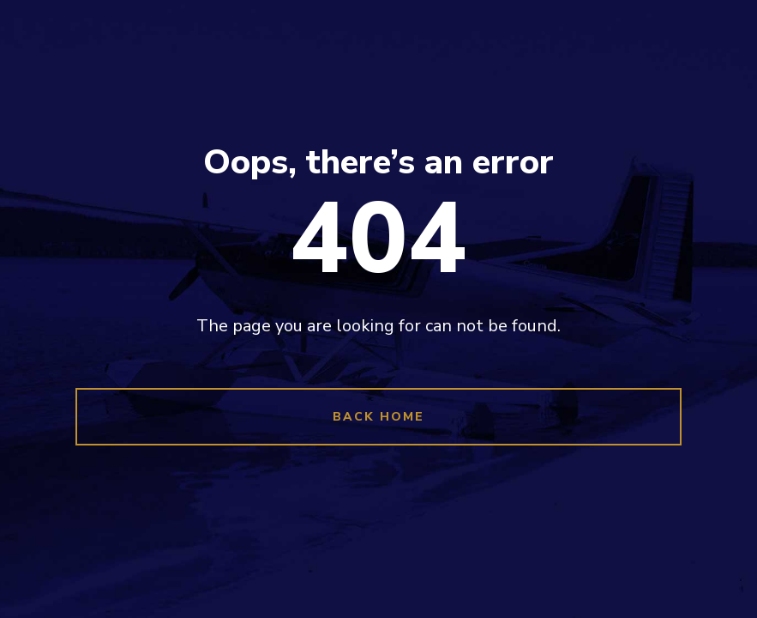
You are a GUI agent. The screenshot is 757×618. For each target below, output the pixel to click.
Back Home (378, 417)
